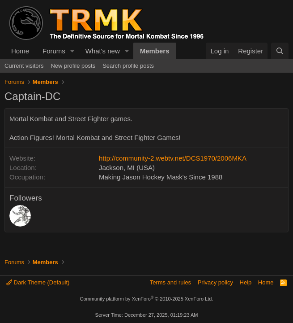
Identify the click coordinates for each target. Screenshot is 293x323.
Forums (53, 51)
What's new (102, 51)
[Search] (280, 51)
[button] (72, 51)
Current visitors (23, 65)
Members (155, 51)
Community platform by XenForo (146, 298)
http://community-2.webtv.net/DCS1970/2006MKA (172, 158)
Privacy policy (215, 282)
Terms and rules (170, 282)
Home (20, 51)
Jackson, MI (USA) (127, 167)
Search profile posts (128, 65)
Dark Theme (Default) (37, 282)
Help (246, 282)
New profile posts (73, 65)
